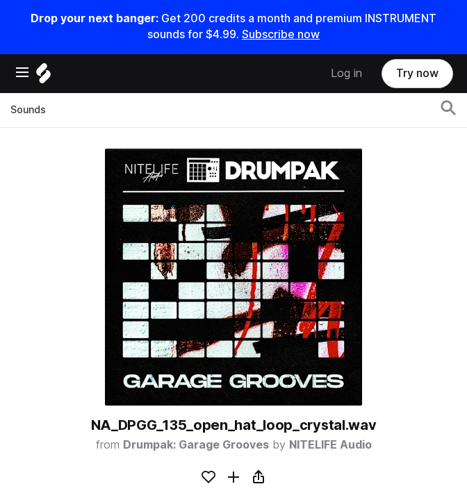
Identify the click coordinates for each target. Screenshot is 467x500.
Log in (346, 73)
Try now (417, 73)
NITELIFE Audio (330, 444)
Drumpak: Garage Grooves (196, 444)
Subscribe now (281, 34)
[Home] (43, 77)
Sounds (28, 109)
